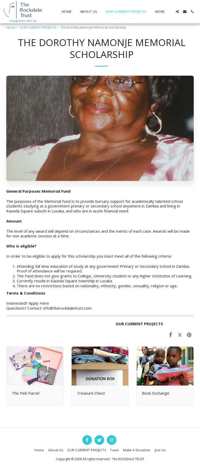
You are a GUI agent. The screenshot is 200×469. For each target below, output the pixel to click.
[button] (177, 11)
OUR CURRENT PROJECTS (38, 27)
